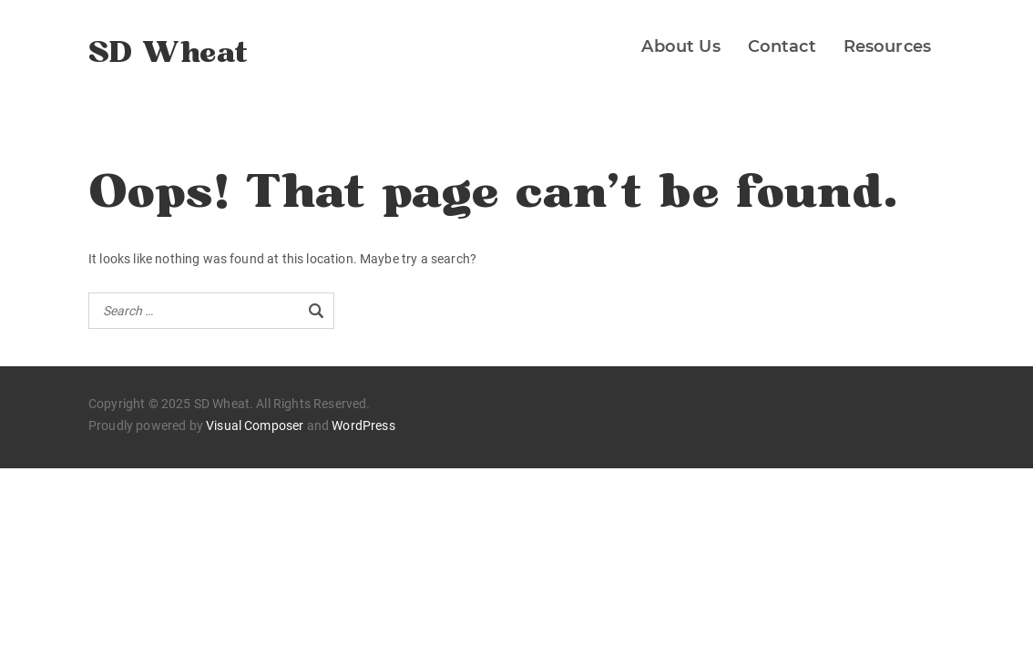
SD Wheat (168, 54)
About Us (680, 46)
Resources (887, 46)
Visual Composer (254, 425)
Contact (782, 46)
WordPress (363, 425)
